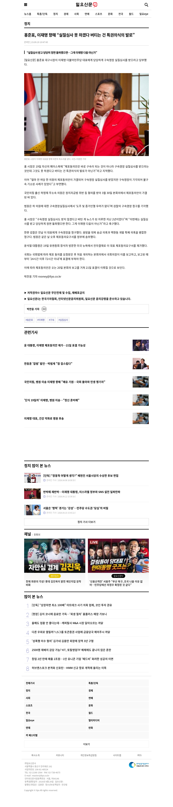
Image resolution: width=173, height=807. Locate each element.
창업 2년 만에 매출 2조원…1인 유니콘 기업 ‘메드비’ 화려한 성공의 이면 (72, 659)
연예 (87, 14)
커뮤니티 (60, 755)
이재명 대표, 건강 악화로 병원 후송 (44, 418)
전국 (120, 14)
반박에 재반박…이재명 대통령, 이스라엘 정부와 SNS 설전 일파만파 (81, 492)
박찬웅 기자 (33, 309)
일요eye (143, 14)
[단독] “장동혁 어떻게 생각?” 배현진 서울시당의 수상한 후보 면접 (80, 475)
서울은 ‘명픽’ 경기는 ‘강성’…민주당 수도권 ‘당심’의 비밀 (75, 508)
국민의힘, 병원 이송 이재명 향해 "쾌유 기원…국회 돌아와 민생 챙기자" (64, 382)
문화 (110, 14)
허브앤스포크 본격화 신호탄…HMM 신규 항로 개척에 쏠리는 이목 (69, 668)
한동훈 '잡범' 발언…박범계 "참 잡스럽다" (48, 363)
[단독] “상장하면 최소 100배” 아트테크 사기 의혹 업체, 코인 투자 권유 (72, 605)
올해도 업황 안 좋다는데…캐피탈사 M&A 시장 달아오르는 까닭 (67, 623)
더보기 (86, 744)
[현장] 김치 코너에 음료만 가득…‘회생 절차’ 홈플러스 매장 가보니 (69, 614)
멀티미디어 (94, 720)
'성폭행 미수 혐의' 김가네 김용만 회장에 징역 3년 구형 (63, 641)
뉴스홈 (27, 14)
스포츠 (98, 14)
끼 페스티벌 (32, 735)
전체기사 (30, 683)
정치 (55, 14)
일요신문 (86, 4)
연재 (28, 727)
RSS (140, 755)
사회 (76, 14)
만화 (91, 727)
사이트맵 (117, 755)
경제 (66, 14)
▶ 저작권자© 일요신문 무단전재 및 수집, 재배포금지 (54, 293)
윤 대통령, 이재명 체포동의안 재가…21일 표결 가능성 (54, 345)
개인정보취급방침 (88, 755)
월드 (131, 14)
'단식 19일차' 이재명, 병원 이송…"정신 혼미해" (51, 400)
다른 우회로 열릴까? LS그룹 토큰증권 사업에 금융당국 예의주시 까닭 (71, 632)
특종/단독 (42, 14)
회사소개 (35, 755)
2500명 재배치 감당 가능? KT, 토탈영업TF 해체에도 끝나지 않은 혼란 (71, 650)
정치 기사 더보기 (86, 522)
